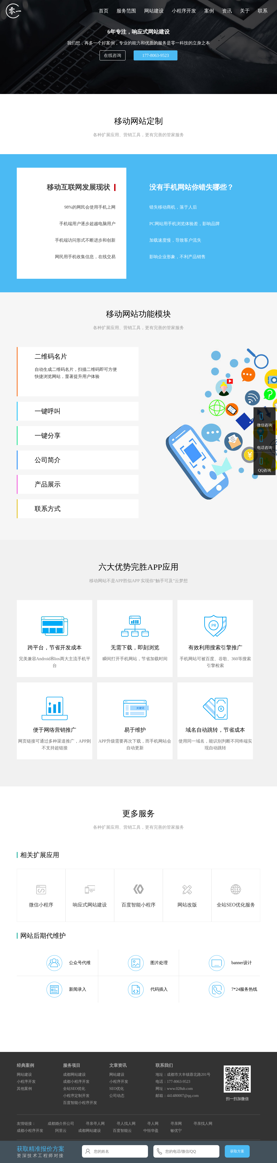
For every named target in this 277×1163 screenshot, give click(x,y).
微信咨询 (264, 425)
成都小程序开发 (76, 1082)
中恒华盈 (151, 1131)
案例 (209, 11)
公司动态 (116, 1096)
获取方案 (237, 1151)
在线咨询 (112, 55)
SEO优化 (116, 1089)
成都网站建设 (74, 1075)
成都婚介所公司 (61, 1124)
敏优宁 (176, 1131)
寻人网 (153, 1124)
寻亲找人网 (202, 1124)
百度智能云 (122, 1131)
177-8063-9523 (155, 55)
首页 (103, 11)
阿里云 (61, 1131)
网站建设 (154, 11)
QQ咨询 (264, 470)
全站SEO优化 (74, 1089)
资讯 (227, 11)
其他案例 (24, 1089)
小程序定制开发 (76, 1096)
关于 (245, 11)
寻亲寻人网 (95, 1124)
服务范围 (126, 11)
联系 (263, 11)
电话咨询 (264, 447)
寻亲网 (176, 1124)
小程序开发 (184, 11)
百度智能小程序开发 (80, 1103)
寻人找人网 (126, 1124)
